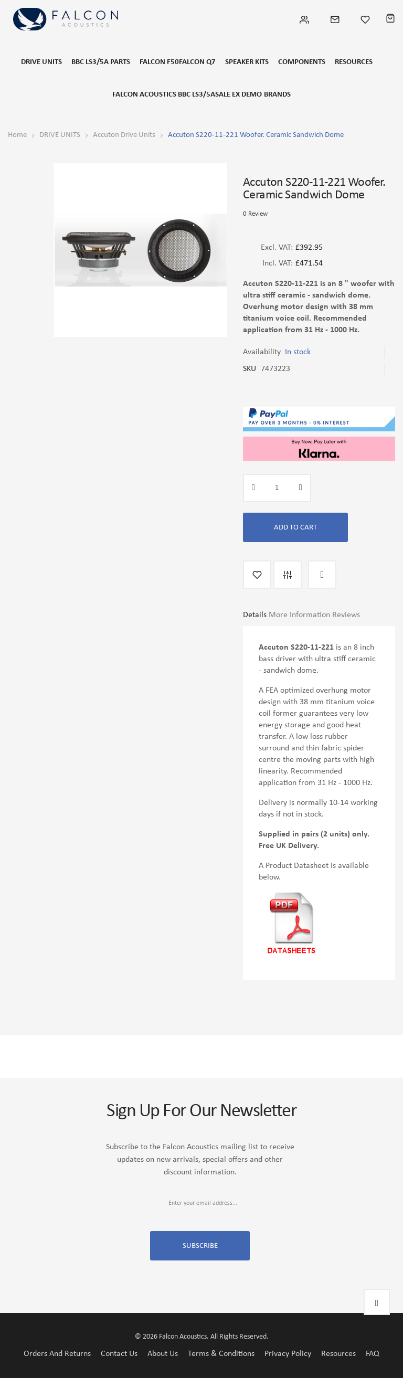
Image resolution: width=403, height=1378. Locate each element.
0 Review (255, 213)
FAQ (372, 1354)
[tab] (255, 619)
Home (17, 135)
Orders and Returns (57, 1354)
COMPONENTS (301, 62)
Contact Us (119, 1354)
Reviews (346, 615)
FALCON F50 (159, 62)
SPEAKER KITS (247, 62)
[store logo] (65, 19)
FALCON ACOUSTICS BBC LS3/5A (163, 95)
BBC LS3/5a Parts (100, 62)
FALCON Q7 (197, 62)
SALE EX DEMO (238, 95)
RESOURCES (354, 62)
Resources (338, 1354)
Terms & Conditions (221, 1354)
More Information (299, 615)
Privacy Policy (287, 1354)
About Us (162, 1354)
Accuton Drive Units (124, 135)
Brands (277, 95)
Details (255, 615)
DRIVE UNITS (41, 62)
